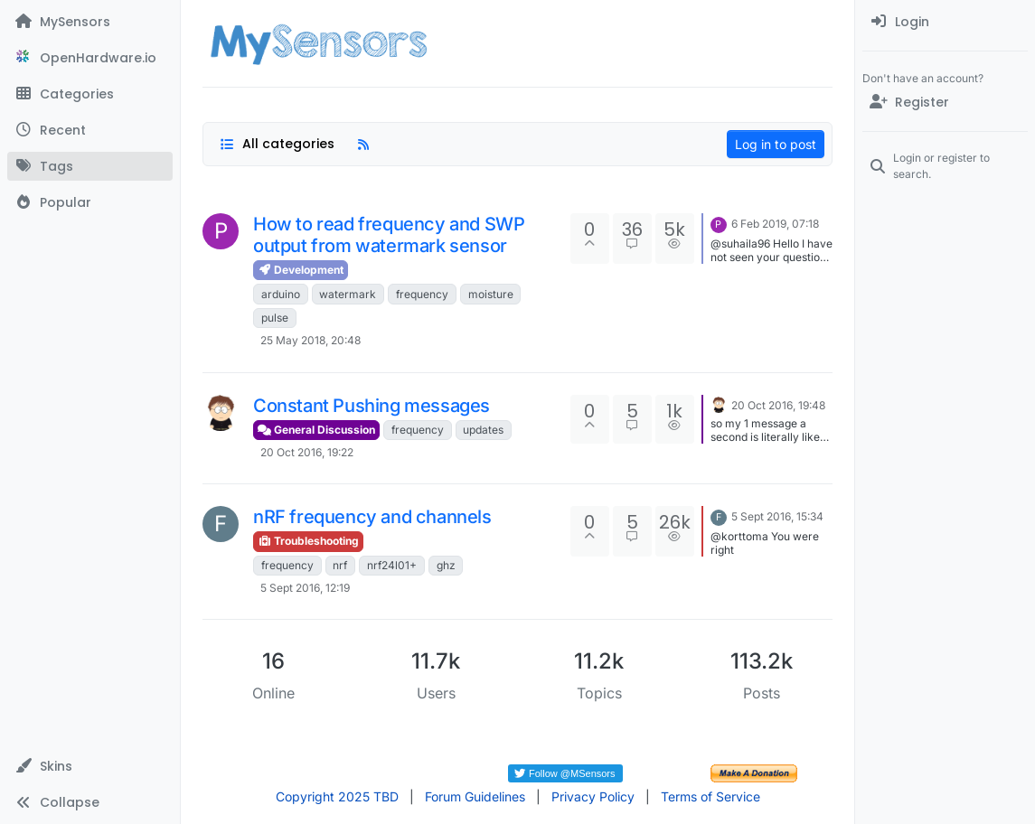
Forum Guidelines (475, 796)
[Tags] (90, 166)
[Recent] (90, 130)
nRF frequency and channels (372, 517)
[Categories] (90, 94)
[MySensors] (90, 21)
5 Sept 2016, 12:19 (305, 588)
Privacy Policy (593, 796)
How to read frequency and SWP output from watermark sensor (388, 235)
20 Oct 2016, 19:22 (306, 452)
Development (300, 269)
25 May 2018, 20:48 (310, 340)
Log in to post (775, 144)
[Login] (945, 21)
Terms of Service (710, 796)
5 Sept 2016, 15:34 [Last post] (777, 516)
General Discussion (316, 429)
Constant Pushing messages (371, 406)
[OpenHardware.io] (90, 57)
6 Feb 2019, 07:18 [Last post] (775, 223)
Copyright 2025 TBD (337, 796)
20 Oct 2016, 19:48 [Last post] (778, 405)
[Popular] (90, 202)
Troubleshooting (308, 541)
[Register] (945, 102)
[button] (90, 766)
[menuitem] (945, 21)
